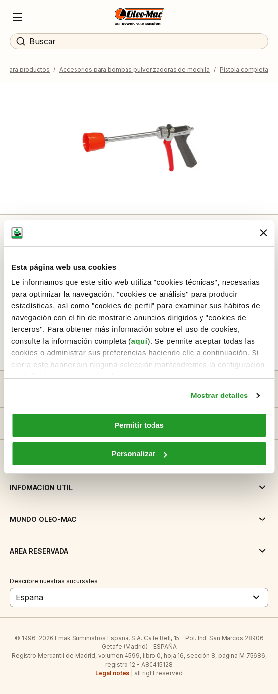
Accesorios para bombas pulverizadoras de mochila (134, 69)
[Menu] (17, 17)
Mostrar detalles (219, 395)
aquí (139, 341)
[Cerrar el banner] (263, 232)
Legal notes (112, 673)
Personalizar (139, 453)
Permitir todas (139, 425)
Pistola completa (244, 69)
